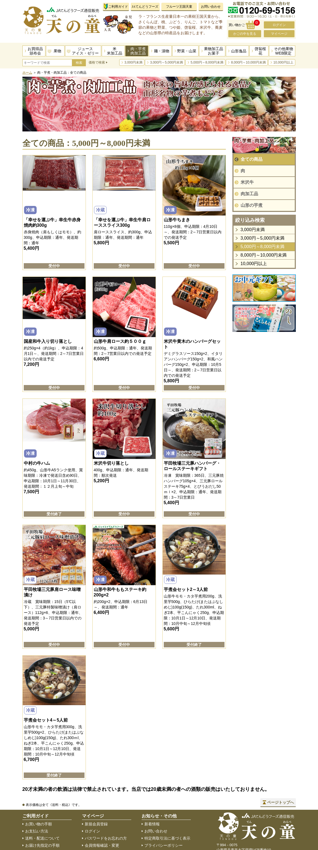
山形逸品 (238, 51)
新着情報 (152, 790)
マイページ (279, 34)
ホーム (27, 72)
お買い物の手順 (38, 790)
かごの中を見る (244, 34)
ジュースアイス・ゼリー (85, 51)
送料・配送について (42, 804)
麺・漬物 (161, 51)
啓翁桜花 (260, 51)
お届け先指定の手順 (42, 811)
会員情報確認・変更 (102, 811)
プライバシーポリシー (163, 811)
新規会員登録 (96, 790)
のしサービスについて (44, 825)
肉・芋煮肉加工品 (138, 51)
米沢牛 (247, 182)
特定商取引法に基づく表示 (167, 804)
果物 (57, 51)
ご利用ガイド (118, 6)
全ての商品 (251, 159)
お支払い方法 (36, 797)
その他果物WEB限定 (283, 51)
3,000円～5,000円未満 (166, 62)
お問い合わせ (211, 6)
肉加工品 (249, 193)
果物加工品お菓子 (213, 51)
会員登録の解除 (98, 833)
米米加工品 (114, 51)
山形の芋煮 (251, 205)
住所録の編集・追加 (102, 818)
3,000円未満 (133, 62)
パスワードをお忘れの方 (106, 804)
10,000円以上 (283, 62)
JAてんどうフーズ (145, 6)
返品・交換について (42, 818)
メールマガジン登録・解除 (108, 840)
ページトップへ (280, 768)
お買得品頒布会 (35, 51)
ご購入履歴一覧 (98, 825)
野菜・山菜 (186, 51)
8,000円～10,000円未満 (248, 62)
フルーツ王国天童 (179, 6)
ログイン (279, 25)
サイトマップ (155, 818)
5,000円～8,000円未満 (207, 62)
